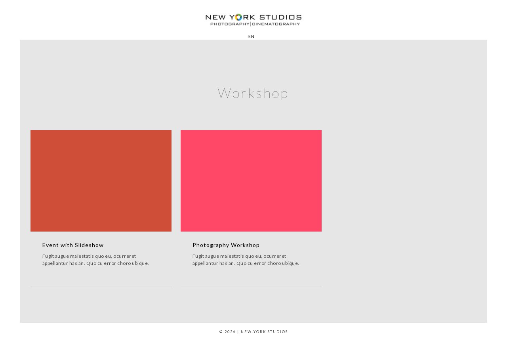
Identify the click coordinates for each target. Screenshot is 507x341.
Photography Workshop (226, 244)
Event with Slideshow (73, 244)
